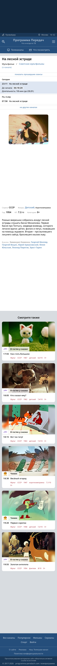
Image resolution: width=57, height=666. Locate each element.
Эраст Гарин (36, 247)
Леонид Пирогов (20, 247)
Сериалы (49, 637)
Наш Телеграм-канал (38, 649)
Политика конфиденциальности (28, 653)
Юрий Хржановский (28, 244)
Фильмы (37, 637)
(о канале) (7, 67)
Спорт (24, 642)
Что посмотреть (39, 49)
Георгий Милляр (39, 242)
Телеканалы (15, 49)
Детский (29, 207)
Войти (33, 642)
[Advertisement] (28, 175)
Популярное (24, 637)
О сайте (12, 649)
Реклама (22, 649)
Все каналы (9, 637)
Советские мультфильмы (31, 64)
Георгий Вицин (9, 244)
